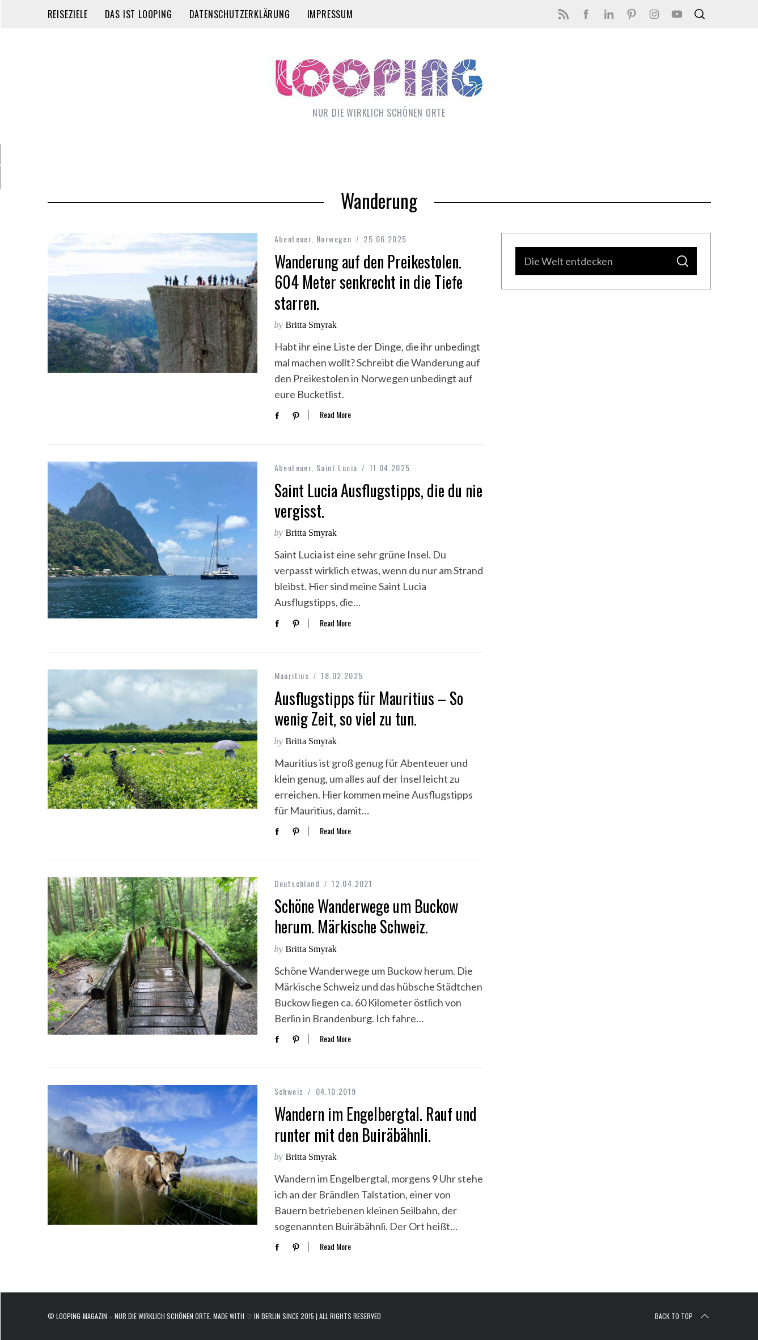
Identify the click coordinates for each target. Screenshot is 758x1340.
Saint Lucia (336, 467)
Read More (335, 415)
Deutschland (297, 883)
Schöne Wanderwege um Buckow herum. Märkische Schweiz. (366, 916)
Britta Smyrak (311, 325)
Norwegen (334, 239)
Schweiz (289, 1091)
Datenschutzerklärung (239, 14)
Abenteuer (293, 239)
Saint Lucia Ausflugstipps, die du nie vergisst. (378, 500)
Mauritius (292, 675)
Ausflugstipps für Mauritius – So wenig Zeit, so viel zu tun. (368, 708)
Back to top (683, 1316)
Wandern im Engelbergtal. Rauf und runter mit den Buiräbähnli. (375, 1124)
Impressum (330, 14)
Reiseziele (68, 14)
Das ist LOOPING (138, 14)
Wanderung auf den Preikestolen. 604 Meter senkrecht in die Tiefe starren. (368, 282)
